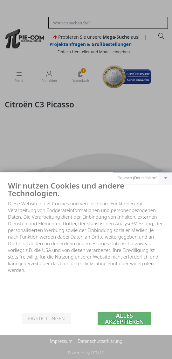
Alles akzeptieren (124, 318)
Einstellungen (46, 318)
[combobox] (142, 172)
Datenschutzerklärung (100, 341)
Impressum (61, 341)
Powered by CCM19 (86, 353)
